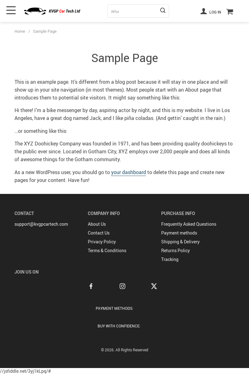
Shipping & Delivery (180, 242)
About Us (97, 224)
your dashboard (128, 172)
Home (19, 31)
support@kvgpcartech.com (41, 224)
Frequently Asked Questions (188, 224)
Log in (211, 11)
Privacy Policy (102, 242)
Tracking (169, 259)
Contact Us (99, 233)
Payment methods (179, 233)
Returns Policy (175, 250)
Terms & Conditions (107, 250)
